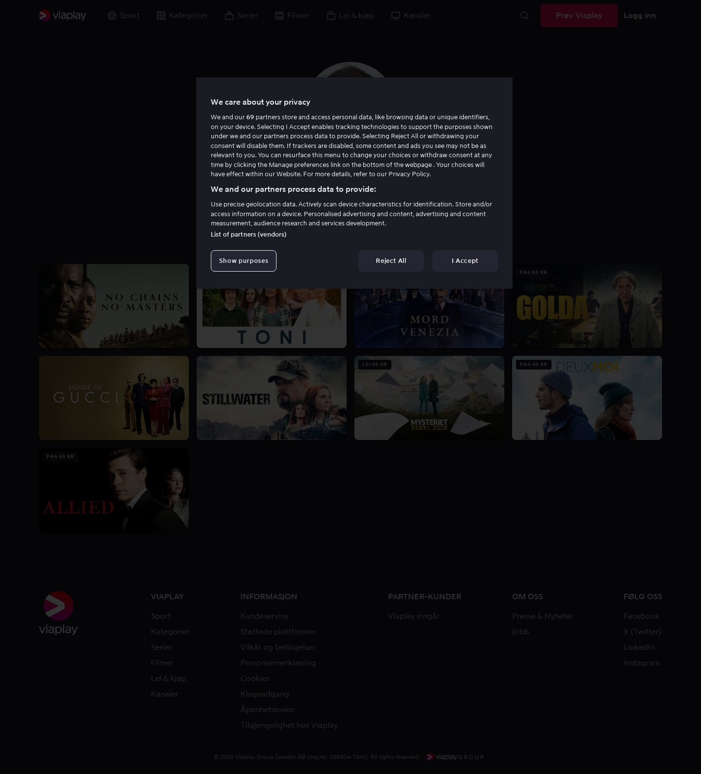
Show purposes (243, 260)
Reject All (391, 260)
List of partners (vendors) (249, 234)
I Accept (465, 260)
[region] (354, 183)
